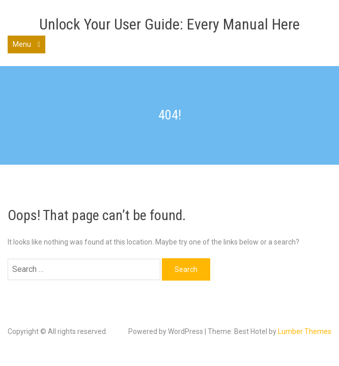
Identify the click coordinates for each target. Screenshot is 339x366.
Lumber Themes (304, 331)
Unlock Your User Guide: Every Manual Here (169, 24)
